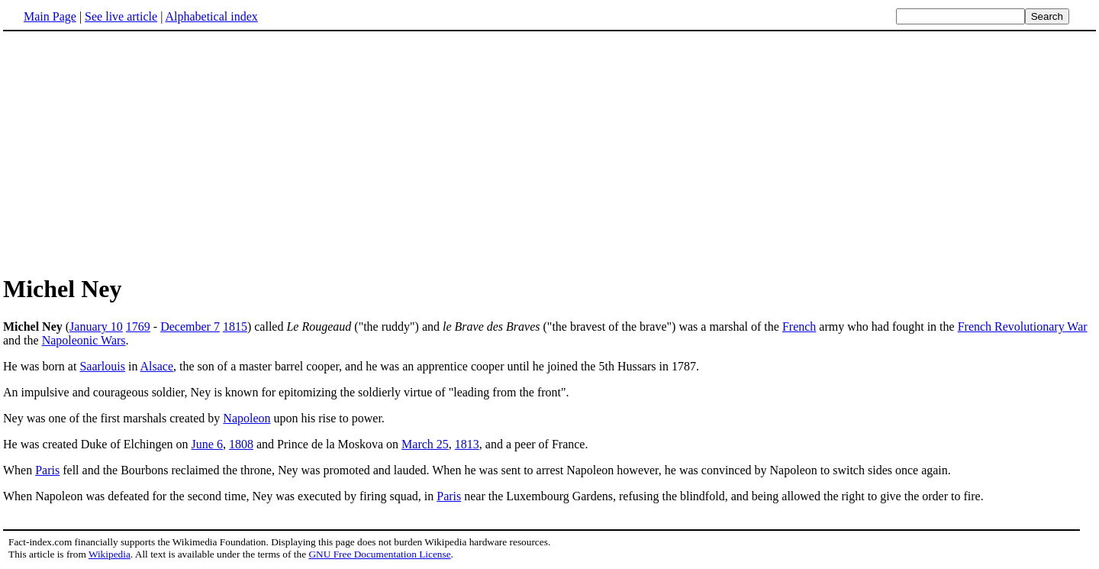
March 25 (425, 444)
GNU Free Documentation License (379, 554)
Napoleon (246, 418)
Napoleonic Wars (84, 340)
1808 (241, 444)
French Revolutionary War (1023, 326)
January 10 (96, 326)
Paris (47, 470)
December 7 (190, 326)
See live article (121, 16)
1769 (138, 326)
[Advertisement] (131, 152)
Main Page (50, 16)
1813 (467, 444)
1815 (235, 326)
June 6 (207, 444)
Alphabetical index (211, 16)
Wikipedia (110, 554)
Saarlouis (102, 366)
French (799, 326)
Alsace (157, 366)
